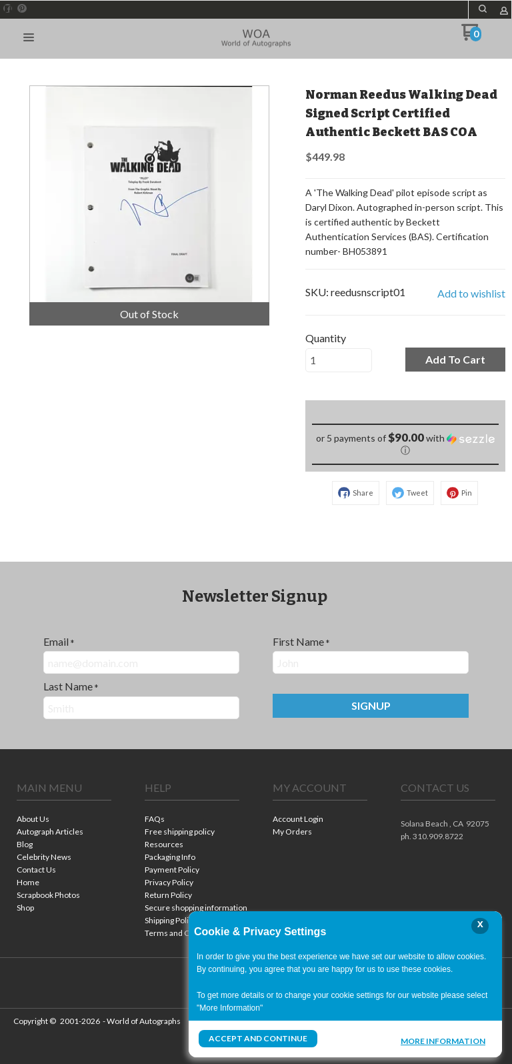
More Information (443, 1040)
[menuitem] (64, 820)
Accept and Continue (258, 1038)
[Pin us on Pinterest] (22, 8)
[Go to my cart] (471, 37)
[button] (482, 9)
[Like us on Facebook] (8, 8)
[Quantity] (338, 360)
